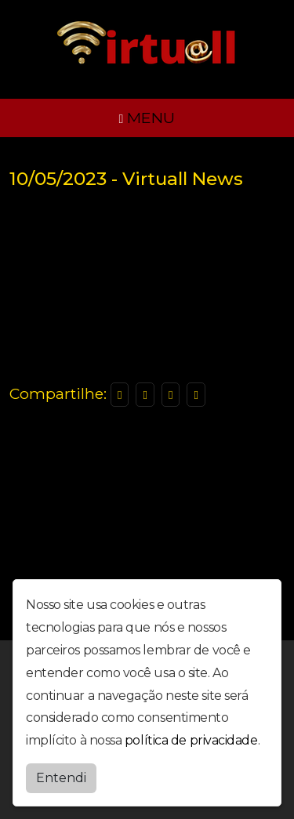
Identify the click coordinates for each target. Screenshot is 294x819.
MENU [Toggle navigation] (147, 117)
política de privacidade (191, 740)
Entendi (61, 777)
